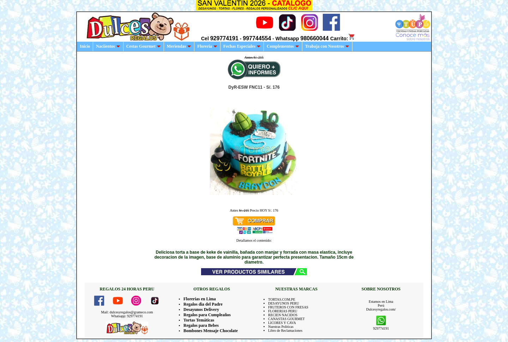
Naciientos (108, 46)
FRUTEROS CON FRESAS (288, 307)
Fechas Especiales (242, 46)
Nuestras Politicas (281, 327)
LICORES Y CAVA (282, 323)
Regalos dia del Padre (203, 304)
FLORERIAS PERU (282, 311)
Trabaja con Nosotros (327, 46)
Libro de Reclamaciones (285, 330)
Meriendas (179, 46)
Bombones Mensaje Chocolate (210, 330)
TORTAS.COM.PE (281, 299)
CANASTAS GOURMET (286, 319)
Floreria (207, 46)
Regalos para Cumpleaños (207, 314)
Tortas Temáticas (198, 320)
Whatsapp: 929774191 (127, 316)
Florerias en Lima (199, 298)
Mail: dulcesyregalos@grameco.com (127, 312)
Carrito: (342, 38)
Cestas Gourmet (143, 46)
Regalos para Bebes (201, 325)
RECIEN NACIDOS (282, 315)
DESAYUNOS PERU (283, 303)
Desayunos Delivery (201, 309)
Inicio (85, 46)
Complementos (283, 46)
